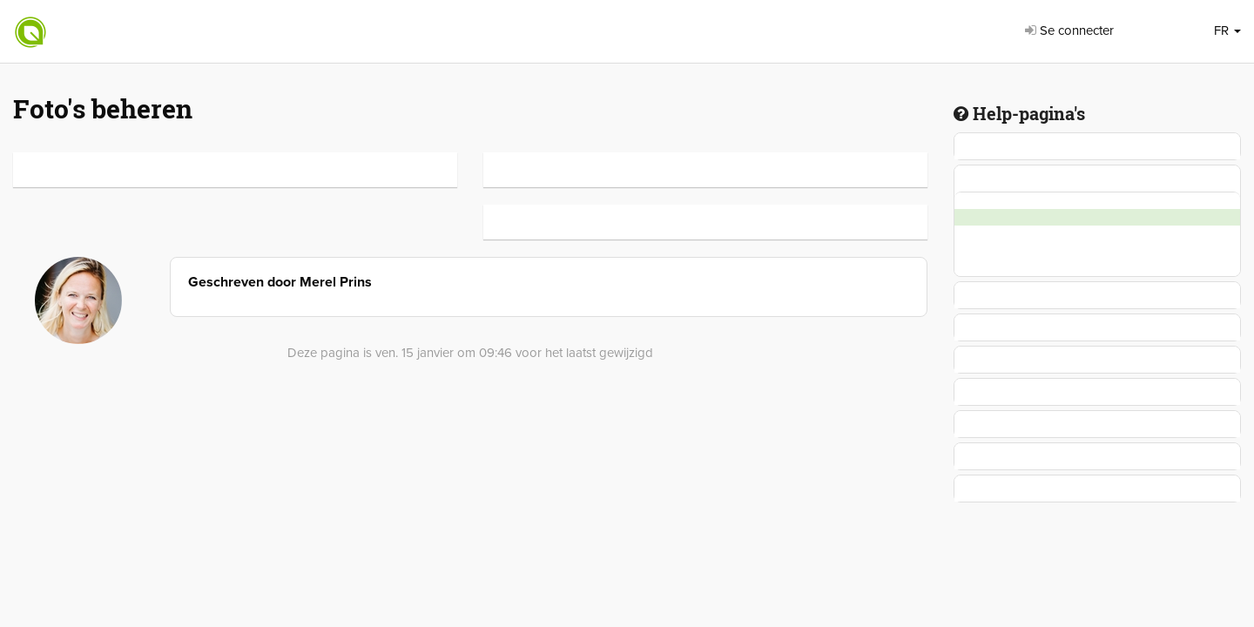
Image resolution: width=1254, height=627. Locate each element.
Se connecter (1069, 30)
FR (1227, 30)
